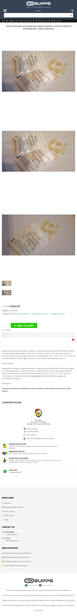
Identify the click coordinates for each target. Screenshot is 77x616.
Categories (12, 21)
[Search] (38, 15)
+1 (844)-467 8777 (15, 472)
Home (4, 21)
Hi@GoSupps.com (12, 540)
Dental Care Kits (56, 21)
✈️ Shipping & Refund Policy (12, 507)
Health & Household (25, 21)
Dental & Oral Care (41, 21)
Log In (38, 11)
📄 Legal (5, 519)
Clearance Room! (11, 402)
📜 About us (6, 503)
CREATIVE (14, 310)
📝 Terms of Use (8, 515)
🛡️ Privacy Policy (8, 511)
